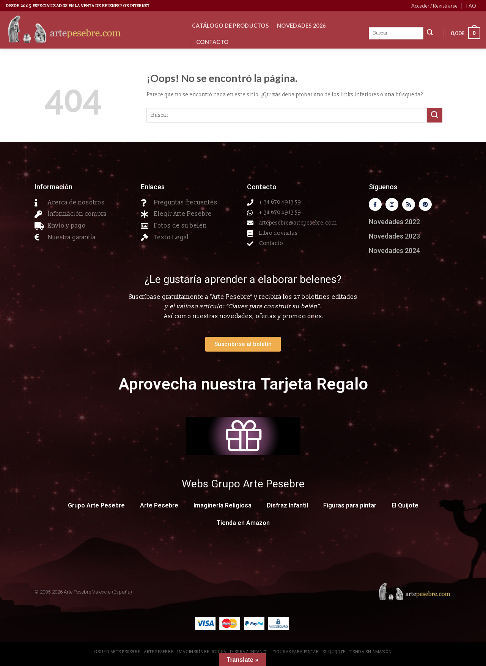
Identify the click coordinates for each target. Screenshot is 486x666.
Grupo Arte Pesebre (96, 507)
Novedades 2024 (394, 252)
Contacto (212, 42)
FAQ (471, 6)
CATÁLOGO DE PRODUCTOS (230, 25)
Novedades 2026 (301, 25)
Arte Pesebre (159, 507)
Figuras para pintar (349, 507)
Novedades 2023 (394, 238)
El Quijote (405, 507)
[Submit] (434, 115)
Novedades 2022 (394, 224)
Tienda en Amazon (243, 524)
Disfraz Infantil (287, 507)
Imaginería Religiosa (222, 507)
